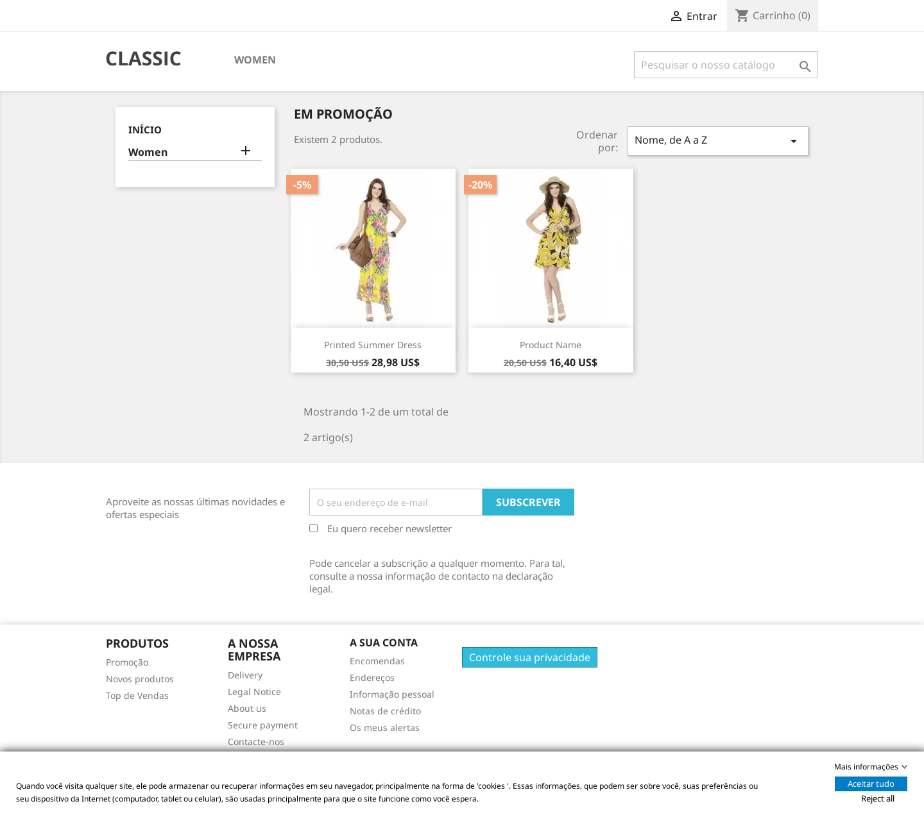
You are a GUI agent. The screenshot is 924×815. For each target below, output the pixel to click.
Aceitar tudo (871, 783)
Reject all (877, 798)
